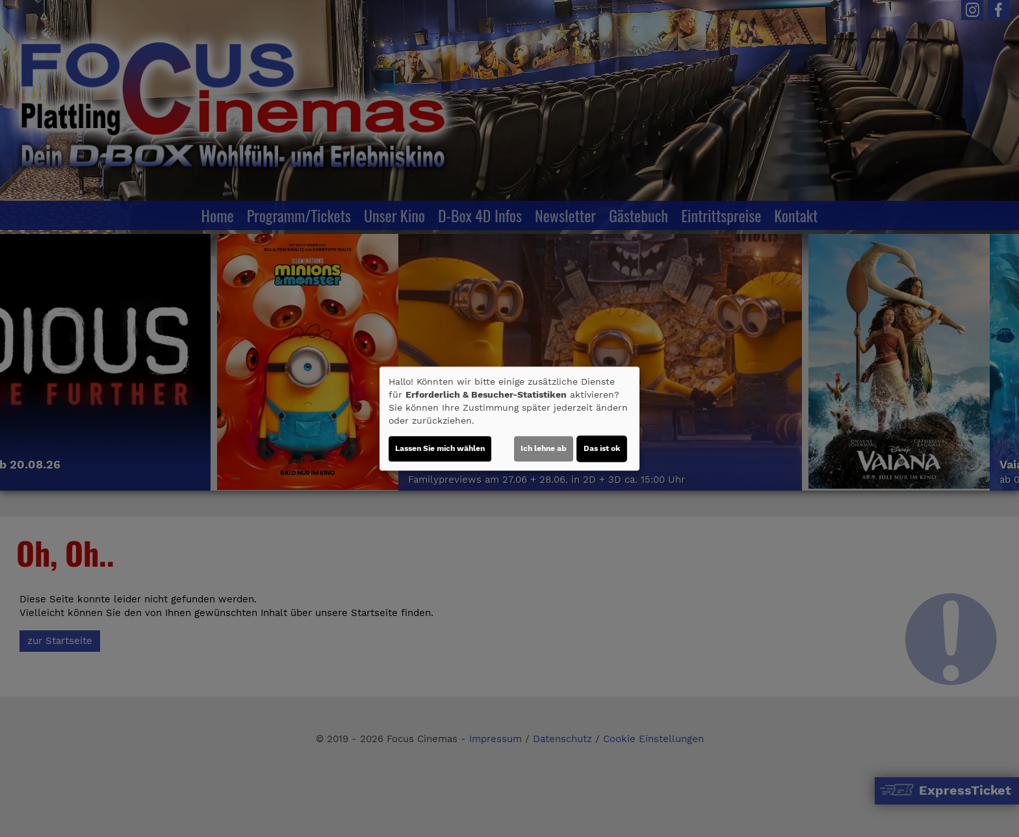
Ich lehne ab (544, 448)
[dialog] (509, 418)
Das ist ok (602, 448)
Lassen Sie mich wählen (440, 448)
